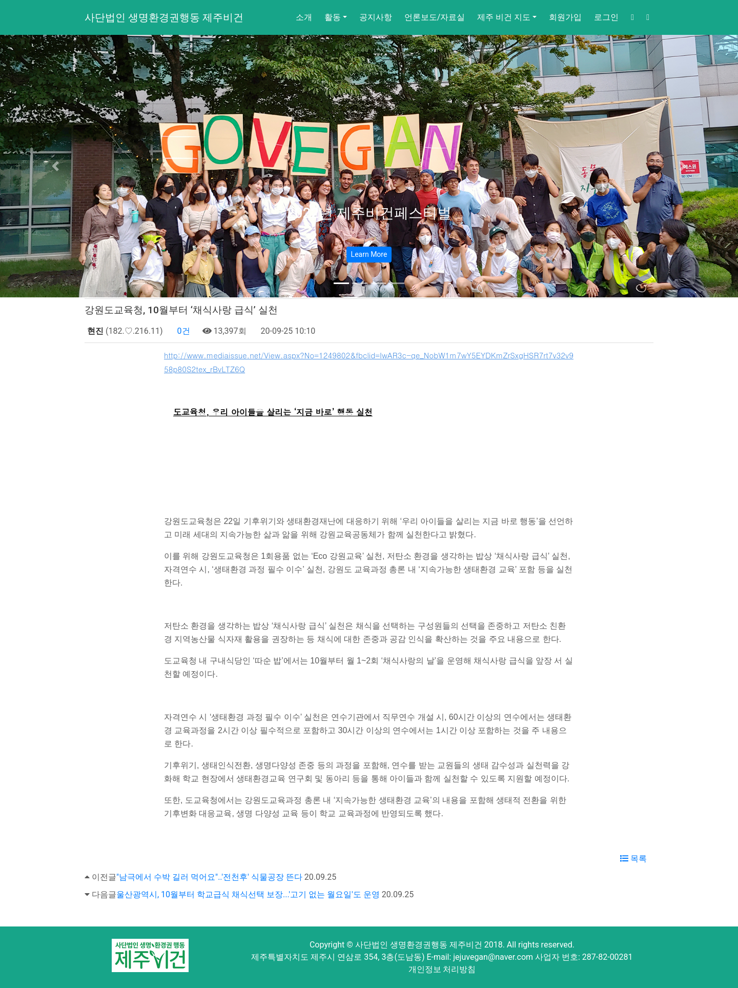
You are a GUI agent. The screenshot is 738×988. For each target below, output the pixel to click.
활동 (332, 17)
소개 (304, 17)
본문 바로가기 (0, 0)
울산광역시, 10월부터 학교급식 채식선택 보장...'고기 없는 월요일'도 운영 (248, 894)
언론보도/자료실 (434, 17)
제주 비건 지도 (503, 17)
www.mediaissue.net (173, 461)
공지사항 (375, 17)
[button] (55, 166)
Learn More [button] (369, 254)
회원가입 (565, 17)
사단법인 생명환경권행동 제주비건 (164, 17)
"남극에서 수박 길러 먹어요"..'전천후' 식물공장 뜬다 (209, 877)
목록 (633, 858)
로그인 (606, 17)
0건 (182, 331)
